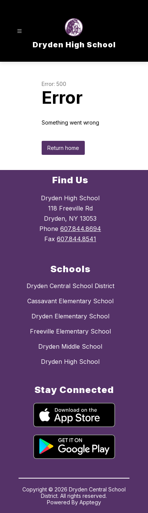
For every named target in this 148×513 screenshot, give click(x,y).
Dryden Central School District (70, 286)
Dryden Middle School (70, 346)
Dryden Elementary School (70, 316)
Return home (63, 148)
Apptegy (90, 502)
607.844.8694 (80, 228)
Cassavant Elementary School (70, 301)
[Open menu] (19, 31)
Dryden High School (70, 361)
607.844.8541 (76, 239)
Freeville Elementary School (70, 331)
